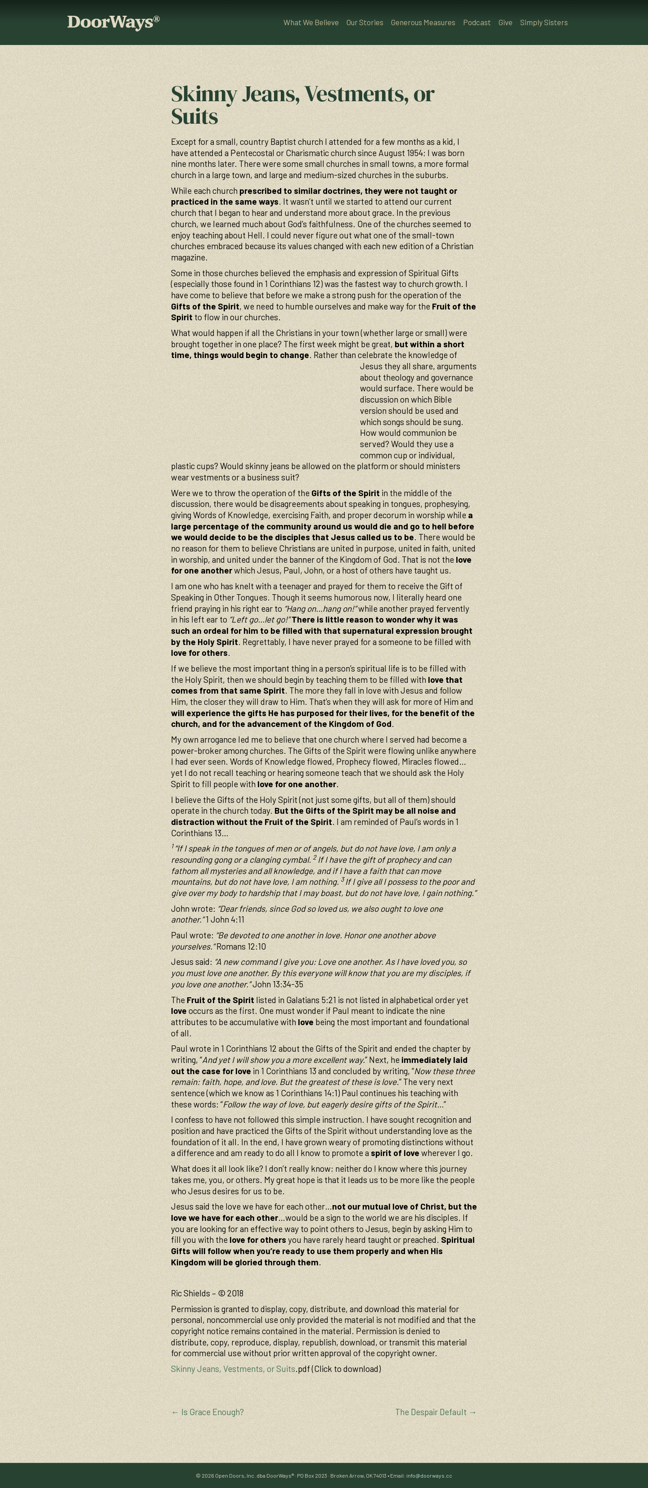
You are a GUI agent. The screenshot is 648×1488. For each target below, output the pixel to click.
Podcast (477, 22)
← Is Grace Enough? (207, 1412)
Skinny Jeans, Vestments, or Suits (233, 1368)
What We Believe (311, 22)
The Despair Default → (436, 1412)
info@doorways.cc (429, 1475)
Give (506, 22)
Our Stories (364, 22)
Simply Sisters (544, 22)
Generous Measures (423, 22)
